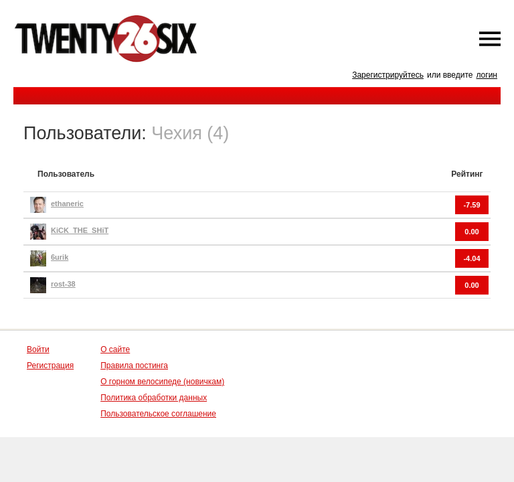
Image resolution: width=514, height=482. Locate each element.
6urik (59, 257)
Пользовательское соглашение (158, 413)
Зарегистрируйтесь (388, 75)
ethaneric (67, 203)
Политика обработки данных (153, 397)
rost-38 (63, 284)
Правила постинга (134, 365)
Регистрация (50, 365)
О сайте (115, 349)
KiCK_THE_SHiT (79, 230)
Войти (38, 349)
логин (486, 75)
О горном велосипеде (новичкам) (162, 381)
